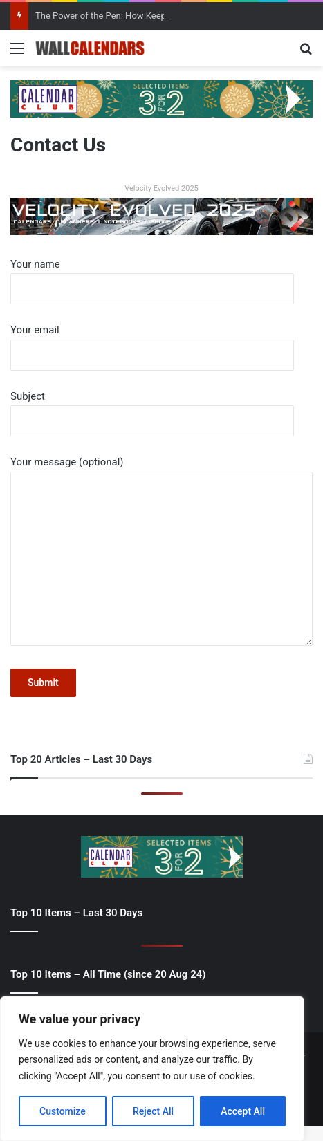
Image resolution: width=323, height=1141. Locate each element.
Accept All (243, 1111)
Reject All (153, 1111)
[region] (152, 1068)
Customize (62, 1111)
